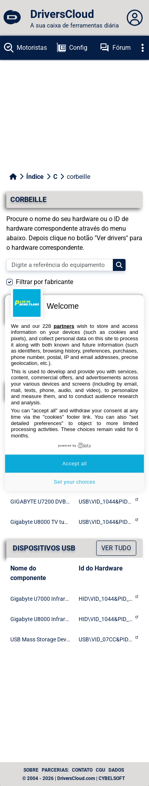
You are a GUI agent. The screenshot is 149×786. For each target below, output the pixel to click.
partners (64, 326)
